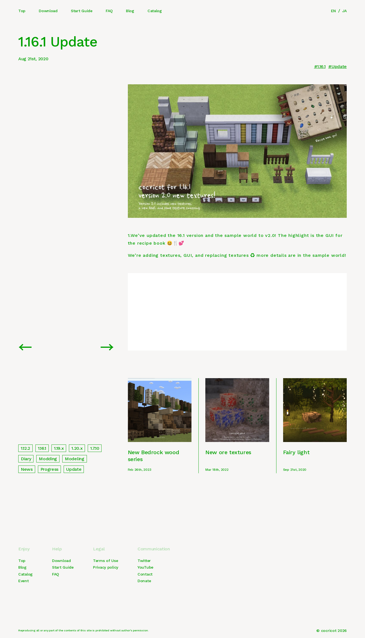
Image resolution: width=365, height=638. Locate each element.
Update (339, 66)
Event (23, 581)
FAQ (109, 11)
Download (48, 11)
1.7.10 (94, 448)
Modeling (74, 458)
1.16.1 (321, 66)
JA (344, 11)
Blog (130, 11)
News (27, 469)
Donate (144, 581)
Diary (26, 458)
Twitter (144, 560)
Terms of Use (105, 560)
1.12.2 (25, 448)
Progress (49, 469)
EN (333, 11)
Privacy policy (105, 567)
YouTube (145, 567)
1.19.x (59, 448)
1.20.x (76, 448)
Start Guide (81, 11)
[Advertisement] (237, 312)
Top (21, 11)
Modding (48, 458)
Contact (145, 574)
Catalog (154, 11)
